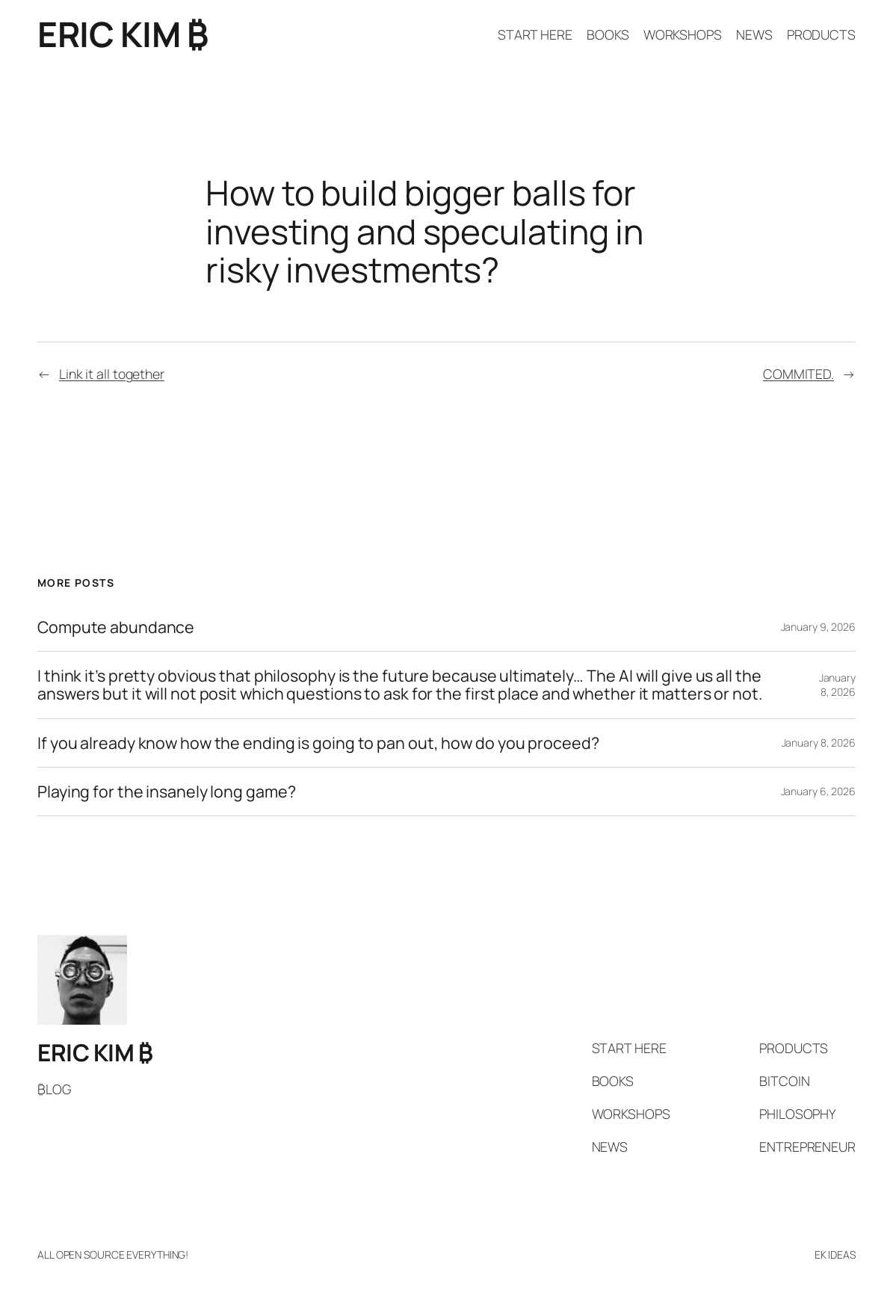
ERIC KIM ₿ (122, 34)
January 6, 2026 (818, 791)
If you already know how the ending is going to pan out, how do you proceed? (318, 743)
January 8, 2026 (837, 685)
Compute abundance (115, 627)
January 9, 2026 (818, 627)
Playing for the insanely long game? (166, 791)
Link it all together (111, 374)
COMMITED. (798, 374)
